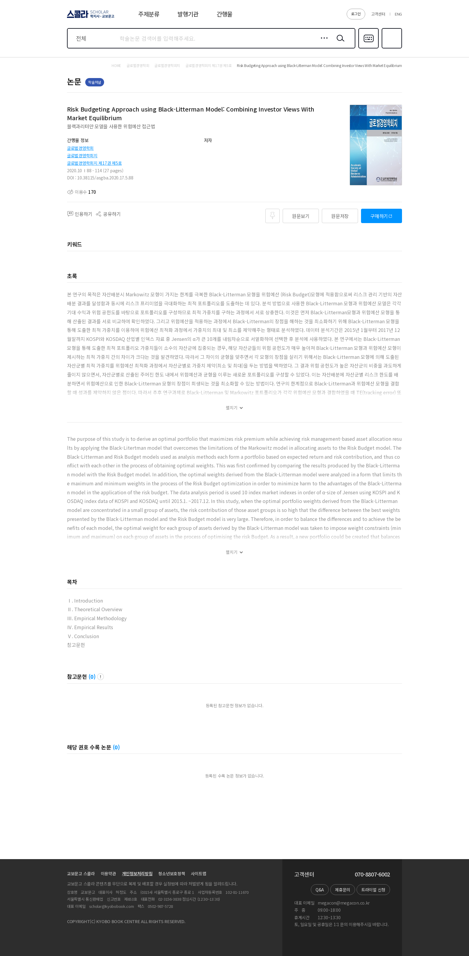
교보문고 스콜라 (81, 873)
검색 (339, 42)
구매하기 (379, 215)
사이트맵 (198, 873)
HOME (116, 65)
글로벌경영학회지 (82, 155)
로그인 (356, 13)
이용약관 (108, 873)
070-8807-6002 (372, 874)
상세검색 (322, 42)
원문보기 (301, 215)
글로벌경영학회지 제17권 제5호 (94, 163)
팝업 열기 (100, 676)
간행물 (224, 14)
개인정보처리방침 (137, 873)
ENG (398, 14)
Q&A (320, 890)
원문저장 (340, 215)
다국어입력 (368, 47)
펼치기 (231, 407)
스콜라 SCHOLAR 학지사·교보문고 (89, 17)
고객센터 (378, 14)
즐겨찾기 (391, 47)
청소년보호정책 (171, 873)
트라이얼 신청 (373, 890)
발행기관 (188, 14)
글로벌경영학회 (80, 148)
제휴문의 (342, 890)
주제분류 (148, 14)
